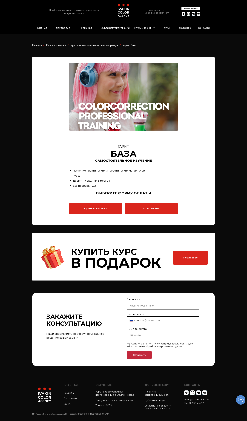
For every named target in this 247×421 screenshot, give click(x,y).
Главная (37, 45)
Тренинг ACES (103, 405)
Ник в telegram (137, 328)
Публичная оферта (155, 400)
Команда (69, 393)
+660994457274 (157, 10)
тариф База (129, 45)
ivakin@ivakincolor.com (197, 399)
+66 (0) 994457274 (194, 403)
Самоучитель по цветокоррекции (114, 400)
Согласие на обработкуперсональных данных (158, 407)
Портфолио (70, 398)
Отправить (139, 355)
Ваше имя (133, 299)
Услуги (67, 404)
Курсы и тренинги (56, 45)
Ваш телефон (135, 314)
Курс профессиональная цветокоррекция (94, 45)
